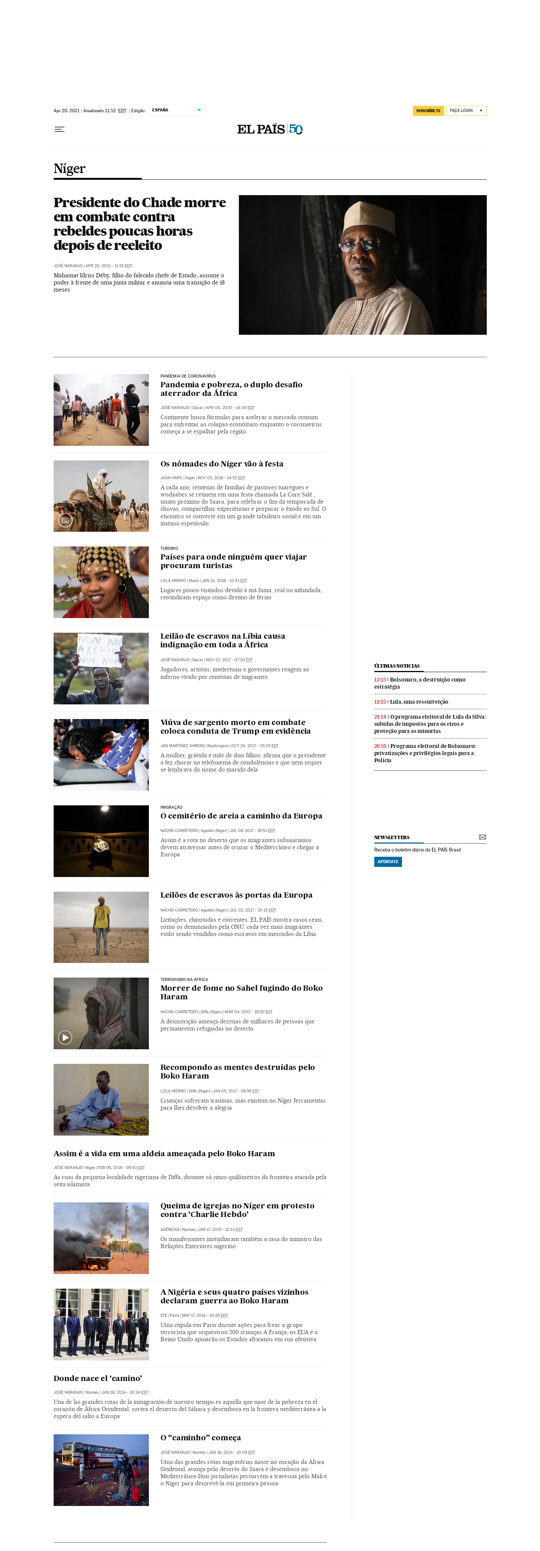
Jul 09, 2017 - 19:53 (252, 830)
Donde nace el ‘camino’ (98, 1379)
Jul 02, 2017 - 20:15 (253, 910)
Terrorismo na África (184, 980)
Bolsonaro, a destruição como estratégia (420, 683)
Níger (70, 169)
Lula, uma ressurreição (419, 701)
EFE (163, 1315)
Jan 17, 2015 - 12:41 (220, 1229)
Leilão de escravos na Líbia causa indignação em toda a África (222, 641)
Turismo (169, 548)
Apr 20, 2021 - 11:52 (109, 265)
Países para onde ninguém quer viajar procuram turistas (234, 562)
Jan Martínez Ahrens (182, 745)
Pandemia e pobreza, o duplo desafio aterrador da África (231, 390)
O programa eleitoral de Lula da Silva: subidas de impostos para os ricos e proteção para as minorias (430, 723)
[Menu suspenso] (60, 129)
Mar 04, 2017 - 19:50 (248, 1011)
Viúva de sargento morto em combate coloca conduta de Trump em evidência (235, 727)
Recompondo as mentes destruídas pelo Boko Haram (237, 1072)
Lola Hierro (173, 580)
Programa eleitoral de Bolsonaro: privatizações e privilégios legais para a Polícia (425, 753)
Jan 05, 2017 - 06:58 (236, 1091)
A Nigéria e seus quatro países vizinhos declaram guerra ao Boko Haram (234, 1297)
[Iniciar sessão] (467, 111)
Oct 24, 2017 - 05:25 (255, 745)
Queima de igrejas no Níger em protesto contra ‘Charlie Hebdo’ (237, 1211)
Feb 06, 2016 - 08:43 (121, 1167)
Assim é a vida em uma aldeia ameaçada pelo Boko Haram (164, 1154)
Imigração (171, 807)
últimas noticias (397, 666)
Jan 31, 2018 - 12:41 (224, 580)
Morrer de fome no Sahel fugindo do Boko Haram (241, 993)
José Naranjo (68, 265)
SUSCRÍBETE (428, 110)
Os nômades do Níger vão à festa (222, 464)
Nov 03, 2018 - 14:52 (221, 477)
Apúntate (388, 861)
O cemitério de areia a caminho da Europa (241, 816)
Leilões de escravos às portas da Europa (236, 896)
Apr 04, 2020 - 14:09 (230, 407)
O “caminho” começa (200, 1438)
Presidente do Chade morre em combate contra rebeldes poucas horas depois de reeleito (140, 223)
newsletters (392, 837)
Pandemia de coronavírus (188, 376)
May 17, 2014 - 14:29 (205, 1315)
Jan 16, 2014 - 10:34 (125, 1392)
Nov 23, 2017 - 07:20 (229, 659)
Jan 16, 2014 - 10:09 (231, 1452)
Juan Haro (171, 477)
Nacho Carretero (179, 830)
